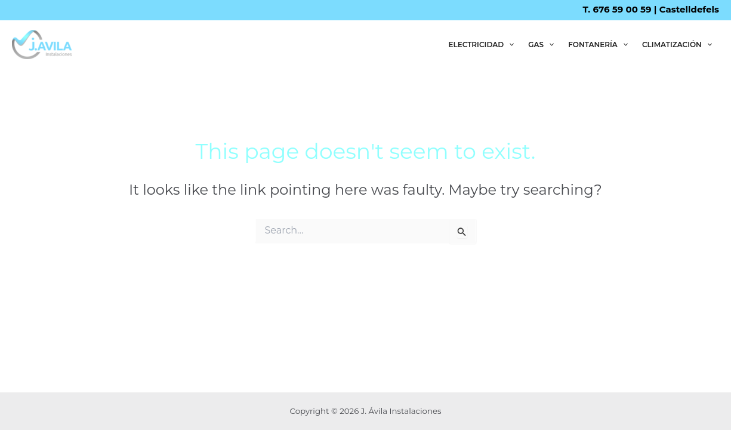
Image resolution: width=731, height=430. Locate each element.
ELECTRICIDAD (481, 45)
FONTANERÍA (598, 45)
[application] (509, 45)
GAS (541, 45)
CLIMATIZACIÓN (677, 45)
